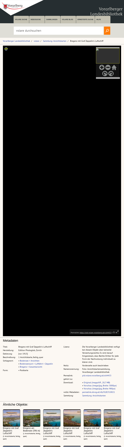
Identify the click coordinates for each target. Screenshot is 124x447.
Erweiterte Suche (85, 19)
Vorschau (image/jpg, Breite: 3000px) (100, 385)
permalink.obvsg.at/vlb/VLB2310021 (98, 392)
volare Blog (67, 19)
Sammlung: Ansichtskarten (54, 41)
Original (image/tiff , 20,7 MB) (97, 382)
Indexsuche (36, 19)
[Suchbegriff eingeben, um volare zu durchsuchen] (58, 31)
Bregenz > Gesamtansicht (31, 367)
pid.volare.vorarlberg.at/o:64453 (96, 375)
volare (36, 41)
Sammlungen (51, 19)
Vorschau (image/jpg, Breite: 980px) (99, 388)
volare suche (21, 19)
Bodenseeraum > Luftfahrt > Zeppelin (36, 363)
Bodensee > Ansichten (29, 360)
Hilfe (98, 19)
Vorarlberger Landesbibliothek (16, 41)
